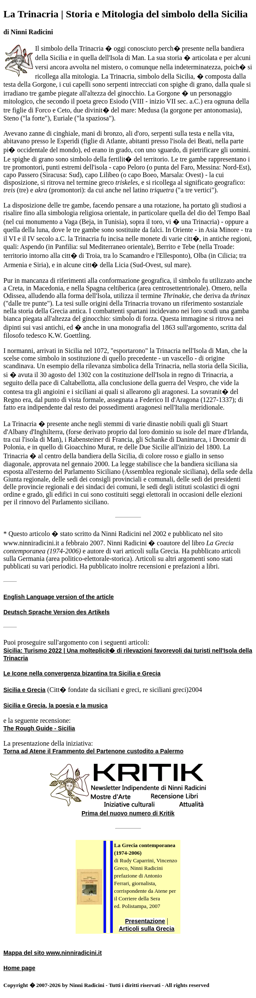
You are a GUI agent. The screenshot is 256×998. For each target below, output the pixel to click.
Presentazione (145, 921)
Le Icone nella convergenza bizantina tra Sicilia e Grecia (82, 673)
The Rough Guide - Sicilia (39, 728)
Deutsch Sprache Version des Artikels (56, 612)
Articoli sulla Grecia (146, 928)
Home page (19, 968)
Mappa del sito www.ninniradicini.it (52, 952)
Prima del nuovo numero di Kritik (128, 813)
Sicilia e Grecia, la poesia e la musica (55, 705)
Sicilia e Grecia (24, 689)
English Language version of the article (58, 596)
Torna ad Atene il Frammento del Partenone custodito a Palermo (93, 751)
